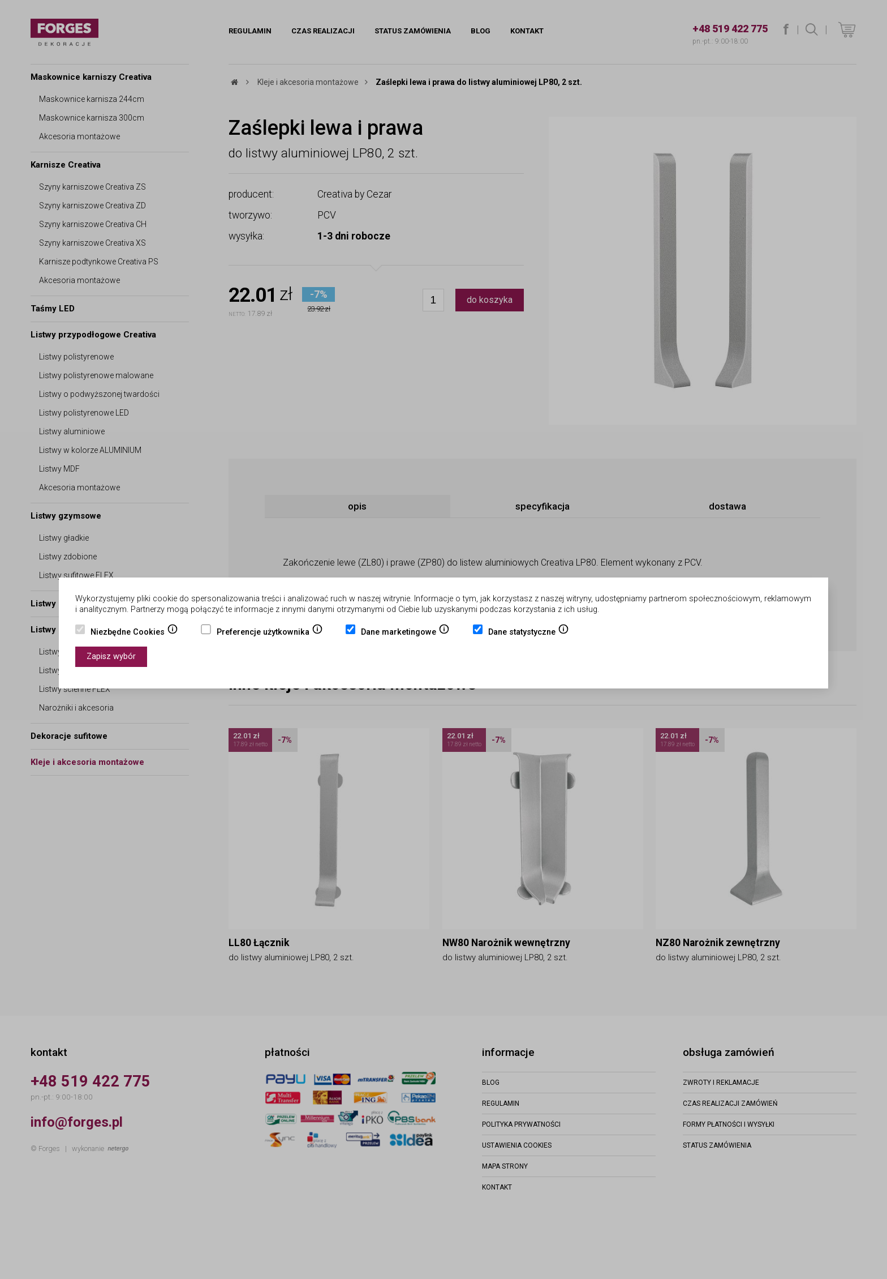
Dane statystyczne (528, 633)
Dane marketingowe (405, 633)
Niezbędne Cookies (134, 633)
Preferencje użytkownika (270, 633)
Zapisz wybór (111, 656)
